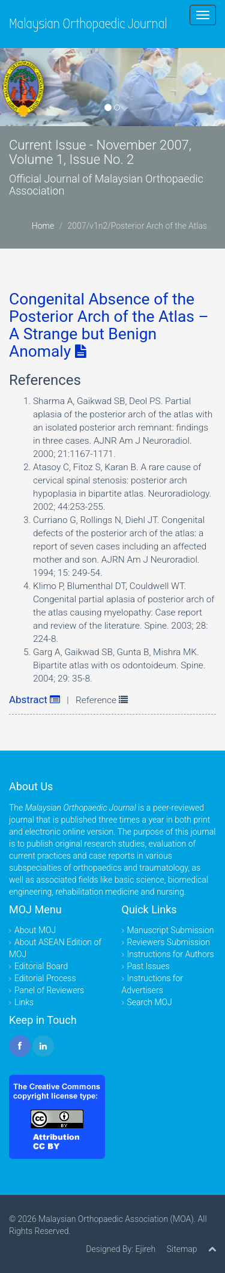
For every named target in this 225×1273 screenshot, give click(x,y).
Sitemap (182, 1249)
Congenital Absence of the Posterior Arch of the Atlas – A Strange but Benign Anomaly (109, 325)
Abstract (34, 700)
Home (43, 226)
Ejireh (145, 1249)
